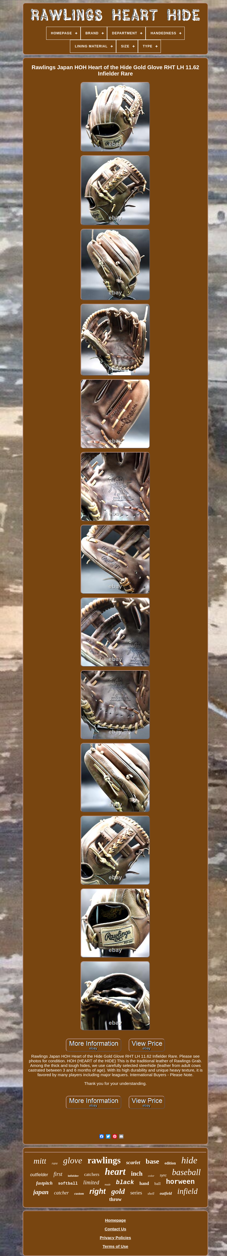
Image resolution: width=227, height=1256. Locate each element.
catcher (61, 1193)
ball (157, 1183)
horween (180, 1182)
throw (115, 1199)
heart (115, 1171)
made (108, 1184)
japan (41, 1192)
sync (163, 1175)
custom (79, 1194)
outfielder (39, 1174)
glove (72, 1160)
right (97, 1191)
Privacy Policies (115, 1237)
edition (170, 1163)
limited (91, 1182)
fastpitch (44, 1183)
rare (55, 1163)
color (151, 1175)
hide (189, 1160)
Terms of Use (115, 1246)
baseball (186, 1172)
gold (118, 1191)
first (58, 1174)
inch (137, 1173)
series (136, 1193)
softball (68, 1183)
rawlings (104, 1160)
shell (151, 1193)
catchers (91, 1174)
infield (187, 1191)
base (152, 1161)
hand (144, 1183)
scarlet (133, 1162)
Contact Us (115, 1229)
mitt (40, 1160)
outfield (166, 1193)
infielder (73, 1175)
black (125, 1182)
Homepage (115, 1220)
